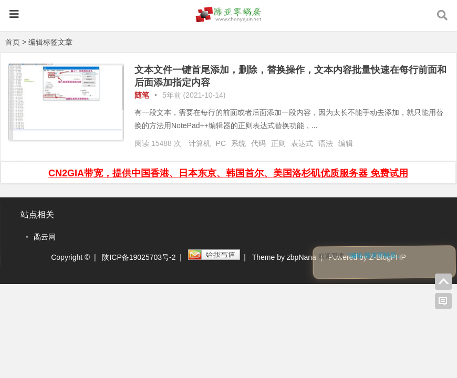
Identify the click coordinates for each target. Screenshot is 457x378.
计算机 (200, 143)
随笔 (141, 95)
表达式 (302, 143)
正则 (278, 143)
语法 (325, 143)
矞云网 (45, 237)
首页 (12, 42)
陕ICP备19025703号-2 (138, 257)
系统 (238, 143)
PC (221, 143)
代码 (258, 143)
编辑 (345, 143)
